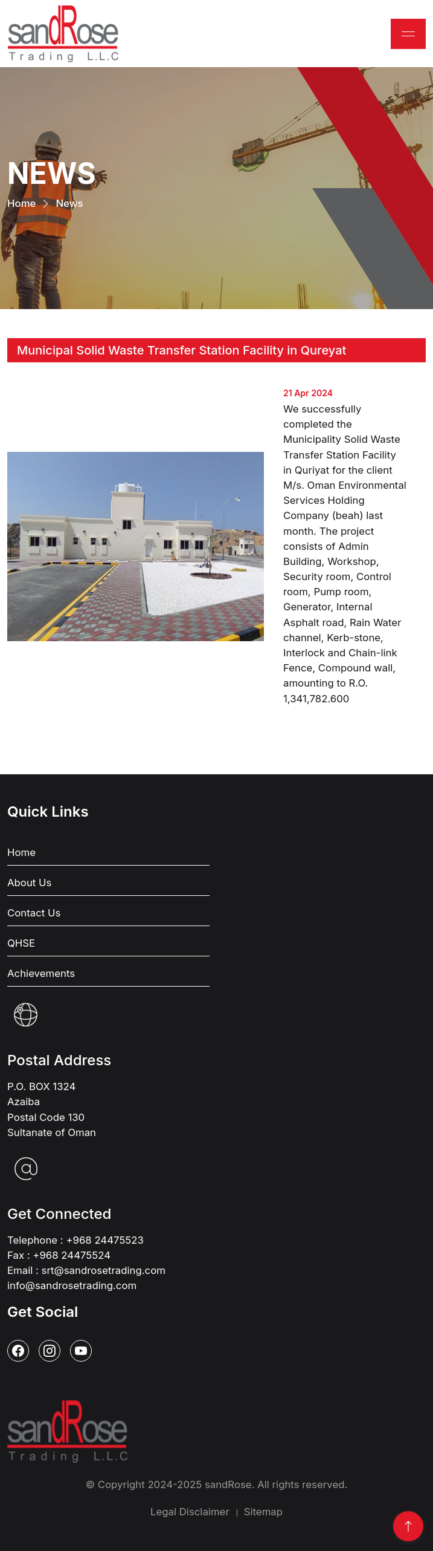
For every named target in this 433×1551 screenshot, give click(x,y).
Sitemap (263, 1512)
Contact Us (33, 913)
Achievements (41, 973)
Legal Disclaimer (189, 1512)
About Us (29, 883)
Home (21, 203)
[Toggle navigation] (408, 34)
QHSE (21, 943)
